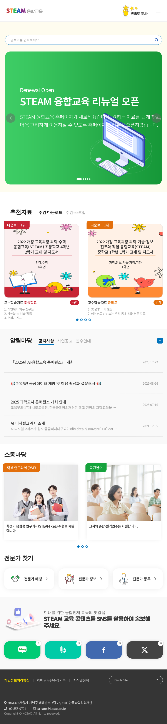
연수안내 (83, 341)
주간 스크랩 (76, 212)
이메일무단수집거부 (51, 680)
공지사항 (46, 341)
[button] (10, 118)
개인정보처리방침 (17, 680)
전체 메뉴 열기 (158, 11)
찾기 (156, 40)
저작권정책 (81, 680)
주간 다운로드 (50, 212)
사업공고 (64, 341)
